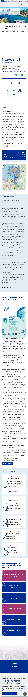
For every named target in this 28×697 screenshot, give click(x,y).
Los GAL (21, 25)
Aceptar (6, 693)
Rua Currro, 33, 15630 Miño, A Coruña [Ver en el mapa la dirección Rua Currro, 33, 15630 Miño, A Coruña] (16, 71)
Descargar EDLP (8, 487)
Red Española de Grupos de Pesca (9, 14)
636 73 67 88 (17, 69)
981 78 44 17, (10, 69)
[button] (3, 165)
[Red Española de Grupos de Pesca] (6, 10)
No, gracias (13, 693)
